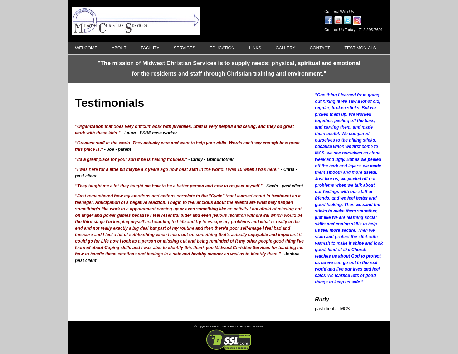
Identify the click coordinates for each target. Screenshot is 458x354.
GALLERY (285, 48)
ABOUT (119, 48)
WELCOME (86, 48)
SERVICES (184, 48)
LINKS (255, 48)
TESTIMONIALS (360, 48)
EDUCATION (222, 48)
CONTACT (320, 48)
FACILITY (150, 48)
